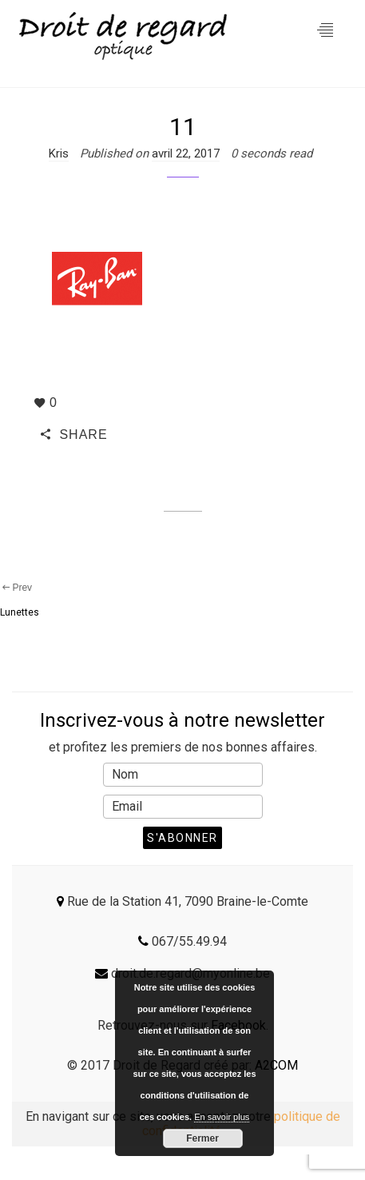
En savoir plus (221, 1117)
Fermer (202, 1138)
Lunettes (19, 612)
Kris (59, 153)
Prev (16, 587)
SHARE (74, 434)
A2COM (276, 1065)
